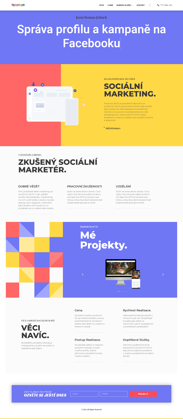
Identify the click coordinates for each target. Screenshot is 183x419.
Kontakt (141, 5)
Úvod (101, 5)
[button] (118, 291)
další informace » (113, 128)
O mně (110, 5)
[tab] (129, 128)
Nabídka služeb (124, 5)
